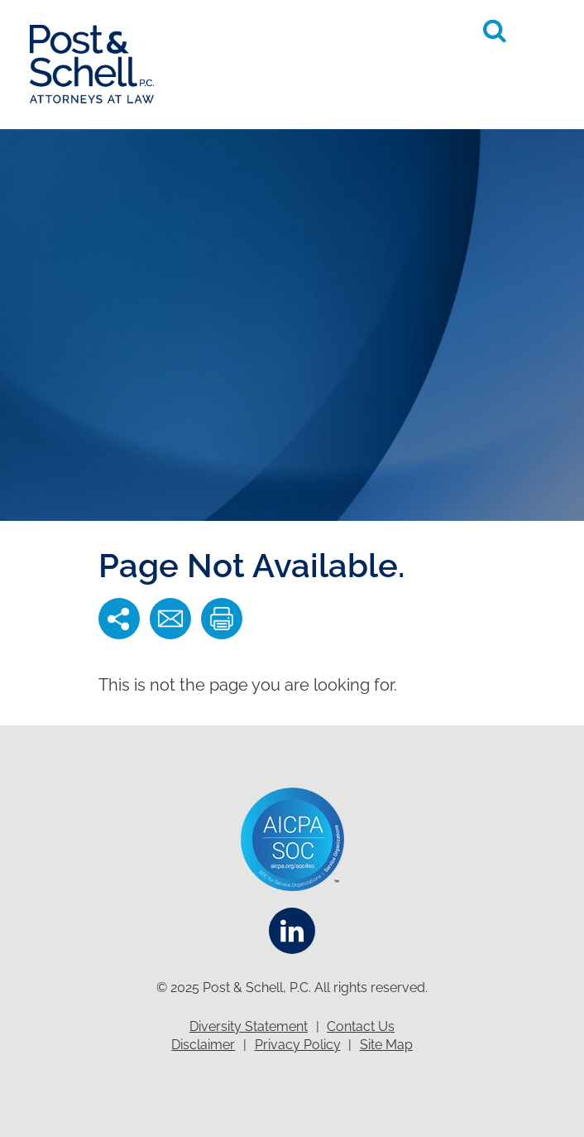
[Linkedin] (292, 931)
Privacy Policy (298, 1045)
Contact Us (361, 1026)
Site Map (386, 1045)
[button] (539, 29)
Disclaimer (203, 1045)
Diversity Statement (248, 1026)
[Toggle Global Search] (494, 30)
